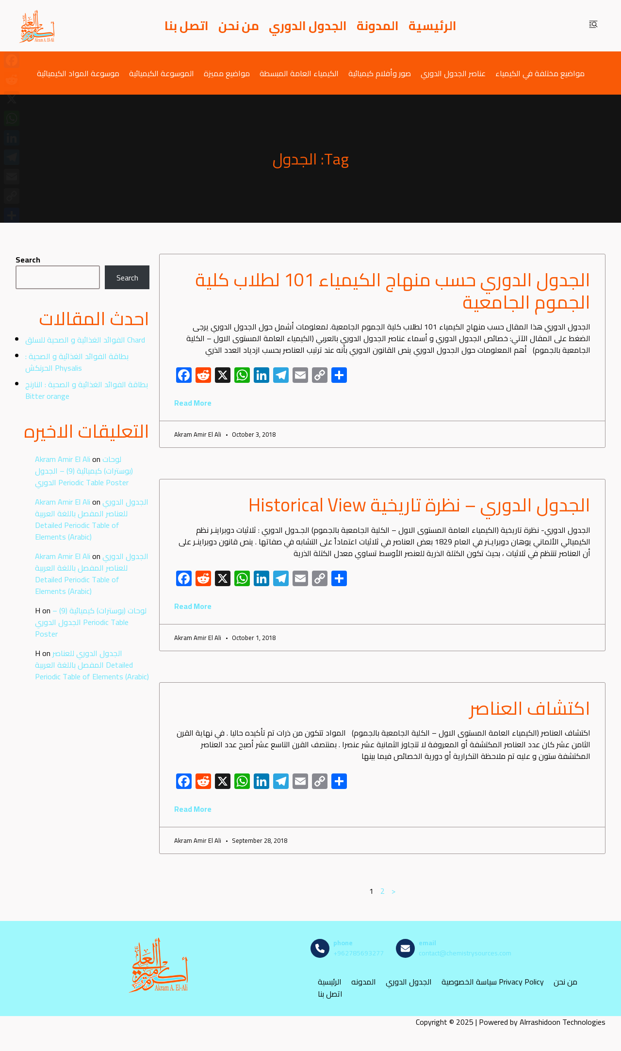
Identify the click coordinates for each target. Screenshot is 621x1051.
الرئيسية (433, 25)
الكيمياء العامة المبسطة (299, 73)
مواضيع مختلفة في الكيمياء (540, 73)
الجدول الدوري (308, 25)
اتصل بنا (186, 25)
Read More (193, 403)
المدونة (378, 25)
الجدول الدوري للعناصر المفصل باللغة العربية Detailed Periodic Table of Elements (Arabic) (91, 519)
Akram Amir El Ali (62, 459)
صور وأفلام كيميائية (379, 73)
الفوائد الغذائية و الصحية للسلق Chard (85, 339)
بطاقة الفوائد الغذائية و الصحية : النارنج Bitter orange (86, 390)
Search (28, 259)
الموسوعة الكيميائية (161, 73)
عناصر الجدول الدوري (453, 73)
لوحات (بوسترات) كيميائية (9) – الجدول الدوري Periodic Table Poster (84, 471)
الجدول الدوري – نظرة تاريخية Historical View (419, 504)
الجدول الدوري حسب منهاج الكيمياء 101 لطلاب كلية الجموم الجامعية (392, 290)
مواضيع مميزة (227, 73)
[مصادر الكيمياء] (37, 26)
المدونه (363, 981)
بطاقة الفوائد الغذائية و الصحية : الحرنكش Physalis (77, 362)
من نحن (238, 25)
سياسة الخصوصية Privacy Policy (492, 981)
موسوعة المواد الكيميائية (78, 73)
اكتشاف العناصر (530, 707)
